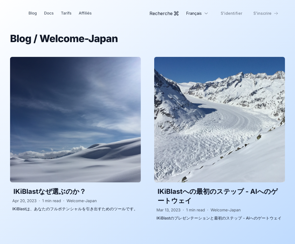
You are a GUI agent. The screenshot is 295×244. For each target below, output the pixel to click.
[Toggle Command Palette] (164, 13)
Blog (32, 13)
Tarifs (66, 13)
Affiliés (85, 13)
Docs (49, 13)
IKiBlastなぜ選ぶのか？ (49, 191)
